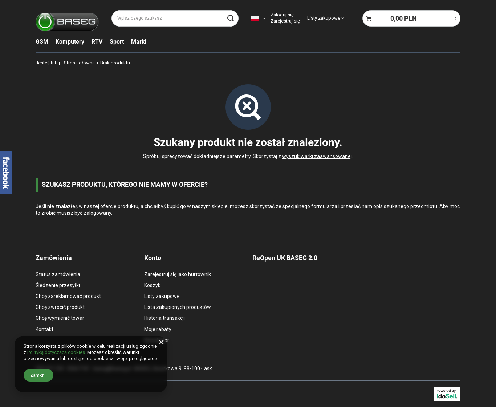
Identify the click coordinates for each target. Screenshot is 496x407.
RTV (97, 41)
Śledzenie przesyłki (58, 285)
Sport (117, 41)
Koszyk (152, 285)
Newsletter (156, 340)
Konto (152, 258)
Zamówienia (54, 258)
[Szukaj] (230, 18)
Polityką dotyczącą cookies (56, 352)
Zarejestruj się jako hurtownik (177, 274)
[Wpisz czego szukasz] (175, 18)
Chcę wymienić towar (60, 318)
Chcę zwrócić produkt (60, 307)
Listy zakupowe (323, 18)
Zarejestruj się (285, 21)
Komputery (70, 41)
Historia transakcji (164, 318)
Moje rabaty (157, 329)
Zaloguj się (282, 14)
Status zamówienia (58, 274)
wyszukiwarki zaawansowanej (317, 156)
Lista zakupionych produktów (177, 307)
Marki (138, 41)
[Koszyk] (411, 18)
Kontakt (44, 329)
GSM (42, 41)
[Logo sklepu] (67, 18)
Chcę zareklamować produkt (68, 296)
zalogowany (97, 213)
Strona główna (79, 62)
